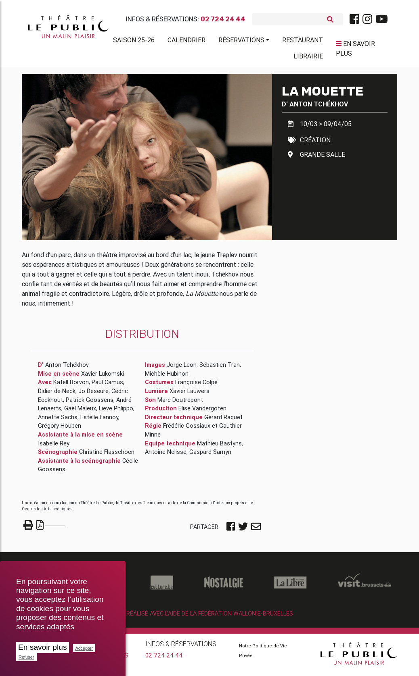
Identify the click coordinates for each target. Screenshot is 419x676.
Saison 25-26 (134, 41)
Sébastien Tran (219, 368)
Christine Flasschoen (106, 455)
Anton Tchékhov (318, 107)
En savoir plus (42, 647)
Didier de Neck (56, 394)
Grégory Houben (59, 429)
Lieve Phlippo (116, 411)
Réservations (241, 41)
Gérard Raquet (223, 420)
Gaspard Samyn (210, 455)
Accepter (84, 648)
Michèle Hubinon (167, 377)
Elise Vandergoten (202, 411)
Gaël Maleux (80, 411)
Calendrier (186, 41)
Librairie (308, 58)
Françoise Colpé (196, 385)
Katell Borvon (71, 385)
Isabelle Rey (53, 446)
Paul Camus (107, 385)
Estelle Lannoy (99, 420)
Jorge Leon (182, 368)
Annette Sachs (58, 420)
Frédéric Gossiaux (186, 429)
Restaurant (302, 41)
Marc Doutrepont (180, 402)
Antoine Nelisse (165, 455)
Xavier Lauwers (190, 394)
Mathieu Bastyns (219, 446)
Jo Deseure (93, 394)
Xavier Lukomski (102, 377)
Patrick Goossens (89, 402)
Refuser (26, 657)
